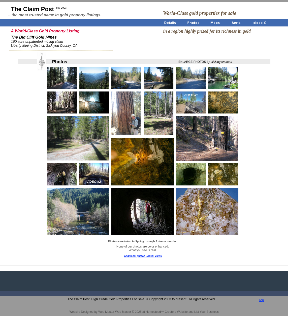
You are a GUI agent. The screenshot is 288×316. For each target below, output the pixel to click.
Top (261, 300)
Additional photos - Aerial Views (143, 256)
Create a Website (176, 312)
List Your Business (206, 312)
